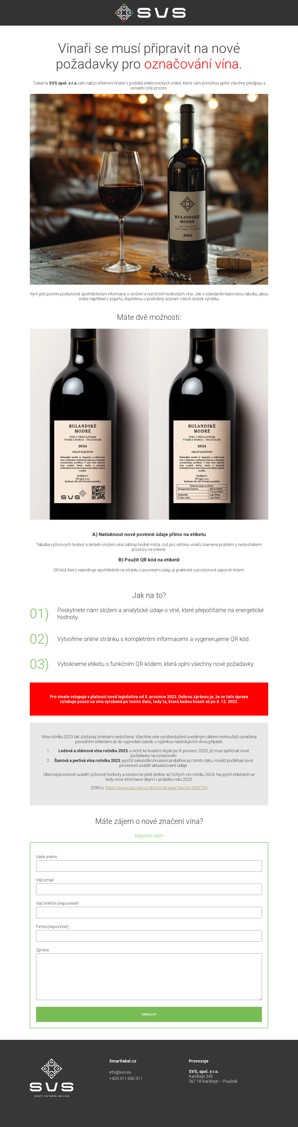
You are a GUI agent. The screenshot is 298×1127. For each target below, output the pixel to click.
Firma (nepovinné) (52, 926)
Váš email (45, 880)
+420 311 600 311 (125, 1078)
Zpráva (42, 949)
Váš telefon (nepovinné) (57, 903)
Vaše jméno (46, 856)
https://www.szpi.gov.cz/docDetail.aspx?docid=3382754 (156, 787)
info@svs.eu (120, 1072)
